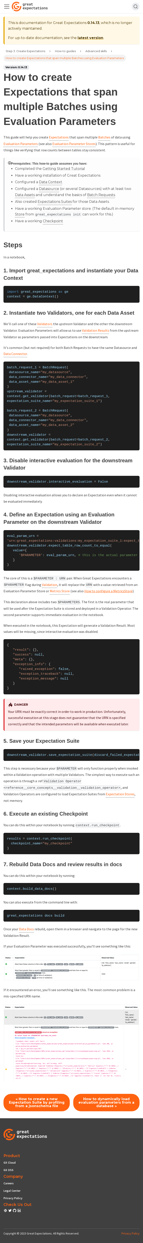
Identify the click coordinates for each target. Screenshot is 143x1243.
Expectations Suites (55, 202)
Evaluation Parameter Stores (74, 144)
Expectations (59, 137)
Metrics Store (60, 591)
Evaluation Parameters (20, 144)
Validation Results (95, 330)
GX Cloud (9, 1162)
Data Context (50, 182)
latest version (90, 38)
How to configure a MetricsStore (108, 591)
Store (20, 214)
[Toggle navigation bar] (6, 6)
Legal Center (11, 1191)
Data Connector (15, 354)
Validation (49, 584)
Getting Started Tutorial (64, 169)
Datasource (49, 189)
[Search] (136, 6)
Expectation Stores (120, 794)
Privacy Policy (12, 1198)
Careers (8, 1183)
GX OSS (8, 1170)
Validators (44, 324)
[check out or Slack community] (5, 1211)
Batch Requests (101, 195)
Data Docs (26, 929)
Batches (104, 137)
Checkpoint (53, 221)
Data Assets (25, 195)
